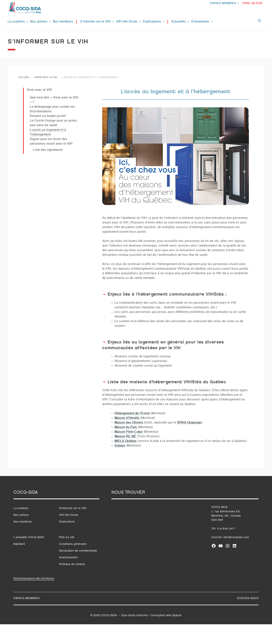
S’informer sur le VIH (97, 21)
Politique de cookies (72, 564)
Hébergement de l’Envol (132, 413)
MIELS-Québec (126, 441)
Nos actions (41, 21)
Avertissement (68, 557)
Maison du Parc (126, 427)
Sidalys (120, 445)
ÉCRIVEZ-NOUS (248, 598)
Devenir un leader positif (48, 116)
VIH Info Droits (128, 21)
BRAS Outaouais (189, 422)
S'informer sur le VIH (72, 508)
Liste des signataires (48, 150)
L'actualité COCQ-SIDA (28, 537)
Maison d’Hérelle (127, 418)
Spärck (177, 615)
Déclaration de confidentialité (78, 550)
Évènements (202, 21)
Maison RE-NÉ (125, 436)
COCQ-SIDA (109, 615)
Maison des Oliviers (129, 422)
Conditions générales (73, 544)
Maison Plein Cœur (129, 431)
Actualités (180, 21)
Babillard (19, 544)
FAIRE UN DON (252, 3)
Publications (154, 21)
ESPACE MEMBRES (225, 3)
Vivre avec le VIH (45, 77)
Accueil (23, 77)
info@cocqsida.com (236, 537)
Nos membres (63, 21)
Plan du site (66, 537)
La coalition (18, 21)
